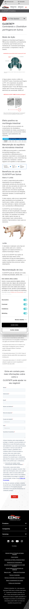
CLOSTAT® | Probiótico (9, 11)
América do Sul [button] (9, 1)
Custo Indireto (14, 557)
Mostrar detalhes (19, 319)
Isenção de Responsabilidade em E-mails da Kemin (14, 565)
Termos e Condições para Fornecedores (14, 577)
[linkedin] (8, 541)
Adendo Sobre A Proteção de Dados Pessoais (14, 553)
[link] (14, 517)
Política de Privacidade (19, 572)
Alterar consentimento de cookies (14, 580)
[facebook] (13, 541)
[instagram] (22, 541)
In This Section (10, 19)
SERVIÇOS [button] (21, 7)
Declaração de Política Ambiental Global (14, 559)
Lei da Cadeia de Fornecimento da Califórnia (14, 569)
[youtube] (17, 541)
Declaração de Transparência (14, 562)
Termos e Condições (14, 575)
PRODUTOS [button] (13, 7)
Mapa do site (7, 572)
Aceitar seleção (14, 330)
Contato (14, 546)
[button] (5, 3)
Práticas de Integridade (14, 583)
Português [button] (22, 1)
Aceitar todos (14, 325)
